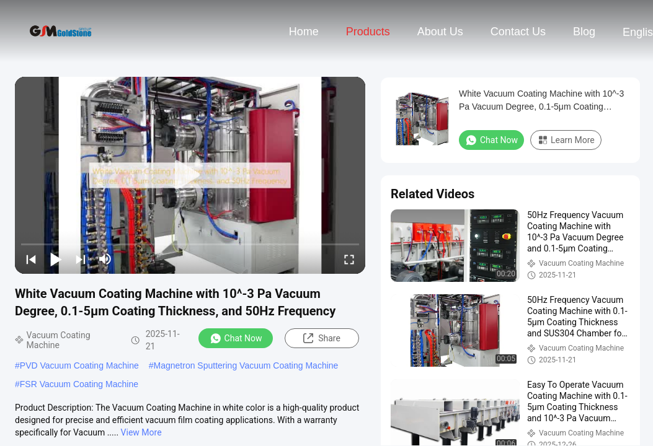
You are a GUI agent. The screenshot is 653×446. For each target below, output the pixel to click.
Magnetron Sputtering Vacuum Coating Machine (246, 365)
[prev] (31, 259)
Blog (584, 31)
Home (304, 31)
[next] (80, 259)
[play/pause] (55, 259)
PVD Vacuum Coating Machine (79, 365)
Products (368, 31)
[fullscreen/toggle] (349, 259)
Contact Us (518, 31)
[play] (190, 175)
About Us (440, 31)
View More (141, 432)
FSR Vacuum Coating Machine (79, 384)
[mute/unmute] (105, 259)
